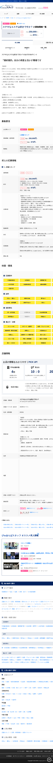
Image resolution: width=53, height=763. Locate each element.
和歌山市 (46, 687)
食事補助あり (33, 647)
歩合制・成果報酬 (39, 638)
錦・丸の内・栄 (12, 712)
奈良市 (40, 687)
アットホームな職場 (43, 662)
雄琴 (34, 687)
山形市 (40, 694)
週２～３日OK (14, 662)
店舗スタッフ (5, 601)
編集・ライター (32, 606)
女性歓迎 (13, 626)
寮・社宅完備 (5, 647)
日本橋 (8, 687)
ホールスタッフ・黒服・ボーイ (11, 609)
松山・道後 (30, 718)
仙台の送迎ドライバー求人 (22, 527)
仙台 (24, 23)
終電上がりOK (25, 662)
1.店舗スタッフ (24, 135)
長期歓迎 (33, 662)
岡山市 (10, 718)
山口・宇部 (17, 718)
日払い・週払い (6, 638)
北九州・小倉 (15, 724)
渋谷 (3, 681)
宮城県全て (5, 591)
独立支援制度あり (45, 660)
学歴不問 (4, 628)
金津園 (29, 712)
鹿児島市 (29, 724)
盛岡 (34, 694)
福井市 (14, 699)
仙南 (16, 591)
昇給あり (30, 638)
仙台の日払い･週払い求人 (38, 527)
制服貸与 (49, 647)
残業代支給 (15, 638)
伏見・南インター (17, 687)
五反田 (23, 681)
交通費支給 (14, 647)
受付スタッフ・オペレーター (30, 601)
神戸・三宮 (28, 687)
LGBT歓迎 (41, 626)
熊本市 (23, 724)
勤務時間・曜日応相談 (33, 741)
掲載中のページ (27, 508)
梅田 (3, 687)
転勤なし (12, 660)
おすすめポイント (10, 47)
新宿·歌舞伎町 (15, 681)
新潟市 (4, 706)
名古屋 (4, 712)
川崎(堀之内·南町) (43, 681)
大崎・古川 (22, 591)
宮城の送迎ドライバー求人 (22, 524)
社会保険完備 (23, 647)
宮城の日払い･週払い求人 (38, 524)
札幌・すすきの (6, 694)
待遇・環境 (44, 47)
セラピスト (38, 604)
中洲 (7, 724)
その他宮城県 (31, 591)
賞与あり (23, 638)
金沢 (3, 699)
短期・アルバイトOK (28, 657)
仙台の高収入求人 (8, 527)
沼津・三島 (22, 712)
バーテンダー (47, 609)
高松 (23, 718)
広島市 (4, 718)
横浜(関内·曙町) (31, 681)
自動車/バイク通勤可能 (23, 660)
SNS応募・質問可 (31, 626)
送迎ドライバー (44, 601)
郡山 (30, 694)
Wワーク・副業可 (15, 657)
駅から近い (35, 660)
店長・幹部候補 (15, 601)
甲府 (9, 706)
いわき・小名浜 (22, 694)
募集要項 (26, 47)
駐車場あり (41, 647)
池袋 (7, 681)
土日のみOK (5, 662)
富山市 (8, 699)
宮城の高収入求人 (8, 524)
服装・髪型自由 (40, 657)
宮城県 (20, 23)
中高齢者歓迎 (5, 626)
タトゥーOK (5, 657)
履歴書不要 (21, 626)
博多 (3, 724)
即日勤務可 (5, 660)
